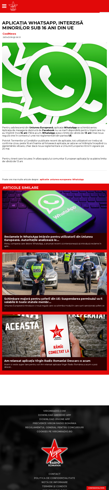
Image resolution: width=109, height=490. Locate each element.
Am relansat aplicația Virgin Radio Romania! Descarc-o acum (47, 360)
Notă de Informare (55, 482)
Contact (55, 474)
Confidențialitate (96, 488)
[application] (99, 6)
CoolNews (9, 33)
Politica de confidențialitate (54, 478)
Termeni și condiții (54, 486)
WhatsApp (78, 179)
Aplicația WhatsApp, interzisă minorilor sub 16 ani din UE (42, 25)
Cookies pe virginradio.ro (54, 431)
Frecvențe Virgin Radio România (54, 423)
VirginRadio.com (54, 411)
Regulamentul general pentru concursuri (54, 427)
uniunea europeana (60, 179)
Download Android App (54, 415)
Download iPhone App (54, 419)
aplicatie (44, 179)
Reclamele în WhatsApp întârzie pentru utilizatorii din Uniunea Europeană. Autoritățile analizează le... (48, 238)
